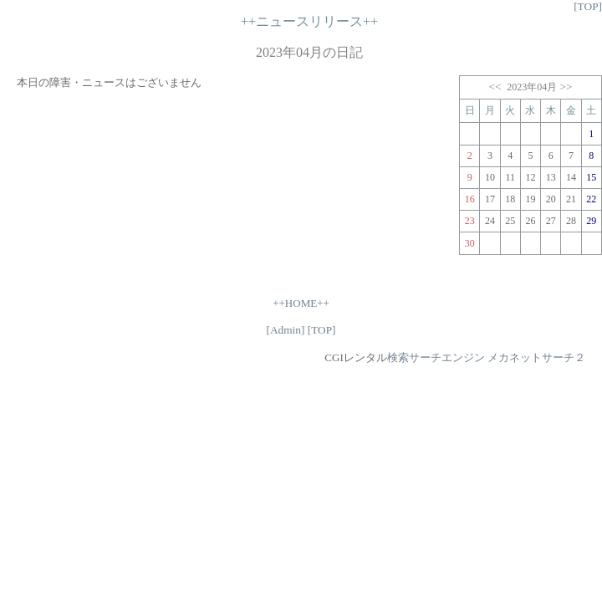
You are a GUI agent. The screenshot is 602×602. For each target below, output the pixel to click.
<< (494, 86)
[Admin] (285, 330)
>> (566, 86)
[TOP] (588, 6)
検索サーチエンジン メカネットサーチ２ (486, 357)
